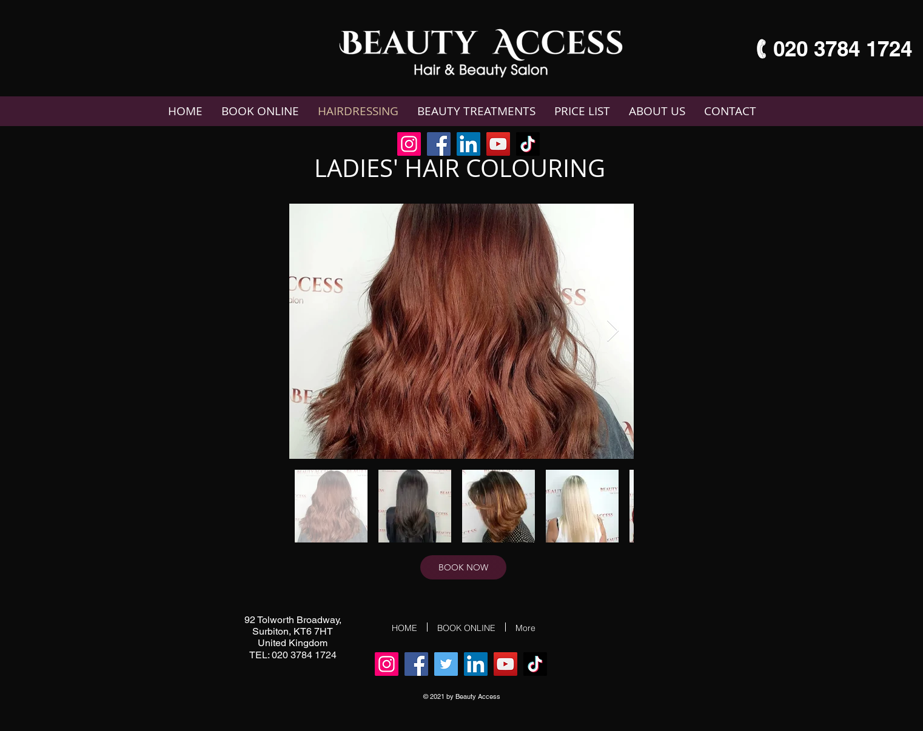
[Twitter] (446, 664)
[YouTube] (498, 144)
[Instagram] (409, 144)
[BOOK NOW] (463, 567)
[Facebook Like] (563, 145)
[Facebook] (439, 144)
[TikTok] (528, 144)
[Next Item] (613, 331)
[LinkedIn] (468, 144)
